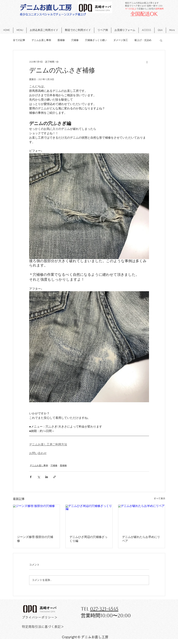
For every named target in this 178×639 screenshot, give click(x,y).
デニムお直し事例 (41, 40)
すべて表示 (159, 498)
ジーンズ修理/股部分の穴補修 (35, 539)
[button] (161, 40)
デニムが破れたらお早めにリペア (141, 539)
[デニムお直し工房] (46, 7)
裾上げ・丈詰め (142, 40)
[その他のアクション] (147, 62)
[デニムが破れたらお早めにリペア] (141, 518)
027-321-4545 (104, 609)
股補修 (61, 40)
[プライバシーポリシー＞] (39, 617)
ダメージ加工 (120, 40)
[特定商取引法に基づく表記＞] (43, 626)
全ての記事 (19, 40)
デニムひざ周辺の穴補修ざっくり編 (88, 539)
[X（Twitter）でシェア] (38, 476)
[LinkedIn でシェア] (46, 476)
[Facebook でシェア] (30, 476)
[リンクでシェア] (54, 476)
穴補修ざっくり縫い (96, 40)
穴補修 (75, 40)
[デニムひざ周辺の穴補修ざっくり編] (89, 518)
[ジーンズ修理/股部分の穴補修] (36, 518)
